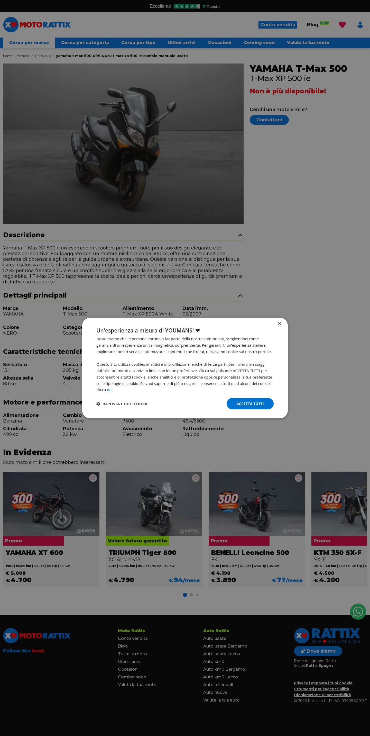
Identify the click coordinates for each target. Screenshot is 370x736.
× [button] (279, 324)
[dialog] (185, 368)
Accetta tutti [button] (250, 403)
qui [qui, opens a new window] (110, 389)
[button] (122, 403)
